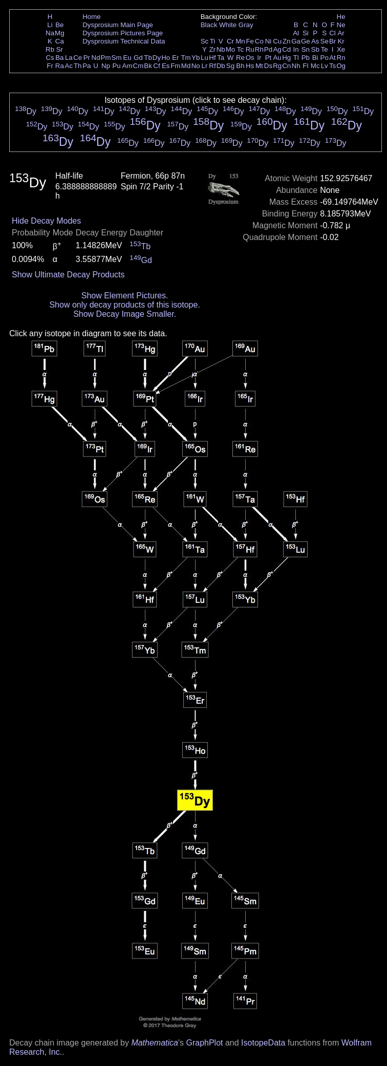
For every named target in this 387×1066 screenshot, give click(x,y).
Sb (315, 49)
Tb (148, 57)
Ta (220, 57)
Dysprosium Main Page (117, 25)
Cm (138, 66)
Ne (341, 25)
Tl (296, 57)
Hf (212, 57)
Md (186, 66)
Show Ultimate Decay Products (68, 274)
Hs (250, 66)
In (296, 49)
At (332, 57)
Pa (86, 66)
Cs (50, 57)
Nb (221, 49)
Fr (50, 66)
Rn (341, 57)
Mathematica (154, 1042)
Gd (138, 57)
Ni (268, 41)
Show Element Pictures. (124, 295)
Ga (295, 41)
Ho (165, 57)
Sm (117, 57)
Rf (212, 66)
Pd (268, 49)
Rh (259, 49)
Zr (212, 49)
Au (277, 57)
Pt (268, 57)
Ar (340, 33)
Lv (324, 66)
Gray (246, 25)
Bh (240, 66)
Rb (50, 49)
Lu (204, 57)
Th (78, 66)
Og (341, 66)
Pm (106, 57)
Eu (127, 57)
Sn (306, 49)
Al (296, 33)
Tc (240, 49)
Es (166, 66)
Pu (116, 66)
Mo (230, 49)
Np (105, 66)
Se (324, 41)
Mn (240, 41)
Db (221, 66)
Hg (286, 57)
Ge (305, 41)
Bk (148, 66)
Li (49, 25)
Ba (59, 57)
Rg (277, 66)
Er (175, 57)
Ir (259, 57)
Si (306, 33)
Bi (315, 57)
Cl (332, 33)
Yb (195, 57)
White (227, 25)
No (195, 66)
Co (259, 41)
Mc (315, 66)
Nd (96, 57)
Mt (259, 66)
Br (332, 41)
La (69, 57)
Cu (277, 41)
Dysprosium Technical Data (123, 41)
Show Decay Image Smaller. (124, 314)
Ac (69, 66)
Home (91, 16)
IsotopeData (263, 1042)
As (315, 41)
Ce (77, 57)
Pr (86, 57)
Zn (287, 41)
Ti (213, 41)
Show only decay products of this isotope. (124, 304)
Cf (156, 66)
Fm (175, 66)
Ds (268, 66)
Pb (306, 57)
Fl (305, 66)
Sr (59, 49)
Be (59, 25)
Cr (230, 41)
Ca (59, 41)
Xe (341, 49)
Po (324, 57)
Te (324, 49)
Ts (332, 66)
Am (127, 66)
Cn (286, 66)
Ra (59, 66)
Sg (230, 66)
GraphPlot (204, 1042)
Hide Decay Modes (46, 220)
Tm (185, 57)
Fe (250, 41)
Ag (277, 49)
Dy (157, 57)
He (341, 16)
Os (250, 57)
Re (240, 57)
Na (50, 33)
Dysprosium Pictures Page (122, 33)
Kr (340, 41)
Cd (286, 49)
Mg (59, 33)
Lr (205, 66)
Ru (250, 49)
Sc (205, 41)
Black (209, 25)
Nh (296, 66)
